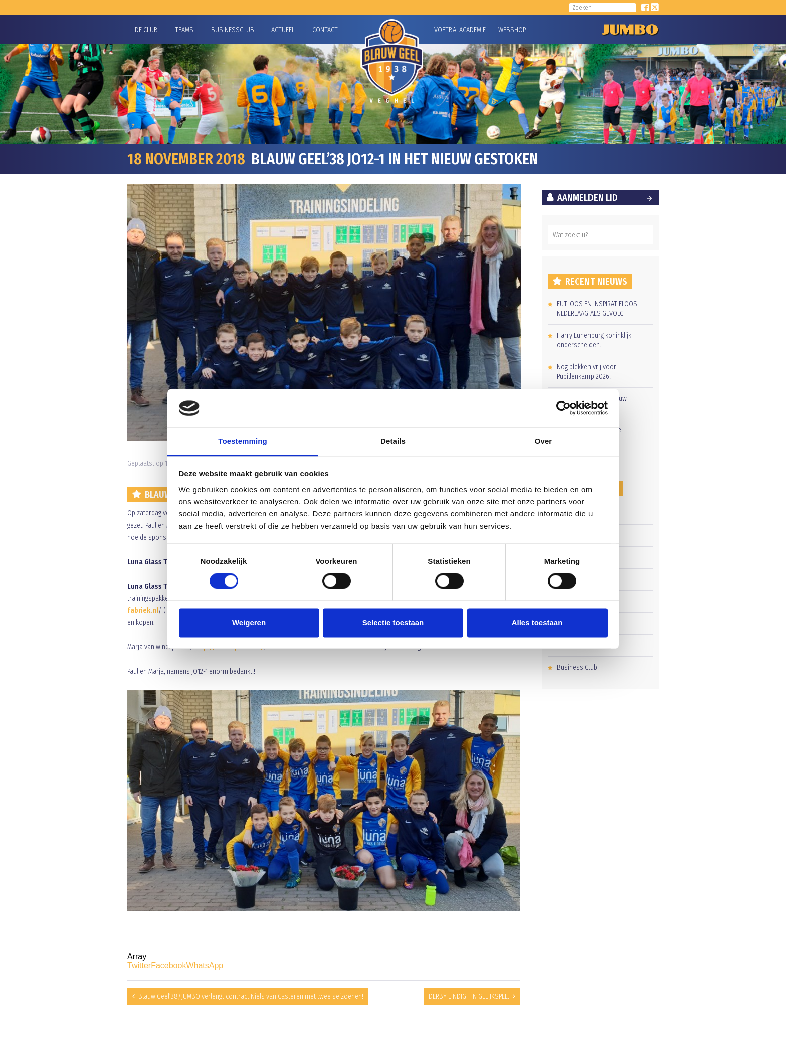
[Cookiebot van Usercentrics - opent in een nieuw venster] (564, 408)
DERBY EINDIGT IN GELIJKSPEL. (469, 996)
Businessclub (232, 30)
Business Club (577, 667)
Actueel (283, 30)
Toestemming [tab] (242, 441)
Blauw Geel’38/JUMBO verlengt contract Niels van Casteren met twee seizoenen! (250, 996)
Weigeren (249, 622)
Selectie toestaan (393, 622)
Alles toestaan (537, 622)
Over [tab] (543, 441)
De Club (146, 30)
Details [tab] (393, 441)
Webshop (510, 30)
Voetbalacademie (446, 30)
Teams (184, 30)
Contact (325, 30)
